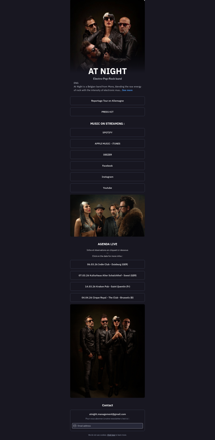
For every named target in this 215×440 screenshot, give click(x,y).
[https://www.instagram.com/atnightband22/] (107, 176)
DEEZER (107, 154)
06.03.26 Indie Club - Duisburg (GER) (107, 264)
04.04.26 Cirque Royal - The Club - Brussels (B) (107, 297)
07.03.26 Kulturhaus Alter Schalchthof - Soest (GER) (107, 275)
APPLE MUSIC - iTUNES (107, 143)
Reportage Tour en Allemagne (107, 100)
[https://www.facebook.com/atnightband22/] (107, 165)
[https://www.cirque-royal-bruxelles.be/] (107, 297)
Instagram (107, 176)
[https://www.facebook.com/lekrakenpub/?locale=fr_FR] (107, 286)
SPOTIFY (107, 132)
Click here (111, 435)
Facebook (107, 165)
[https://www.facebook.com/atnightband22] (107, 351)
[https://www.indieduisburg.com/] (107, 264)
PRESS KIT (107, 111)
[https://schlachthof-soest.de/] (107, 275)
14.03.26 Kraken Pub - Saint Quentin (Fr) (107, 286)
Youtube (107, 187)
